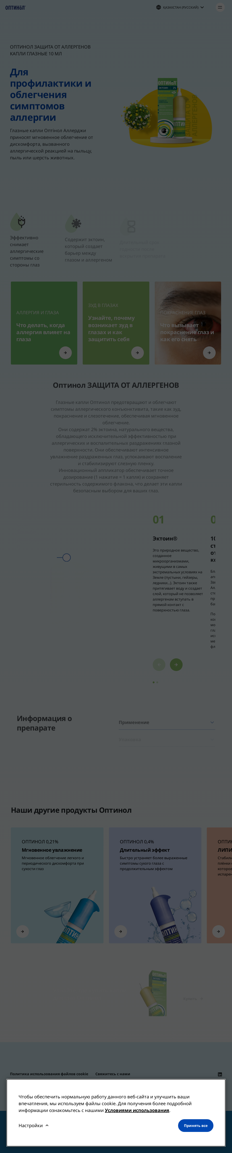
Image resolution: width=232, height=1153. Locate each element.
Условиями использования (137, 1110)
